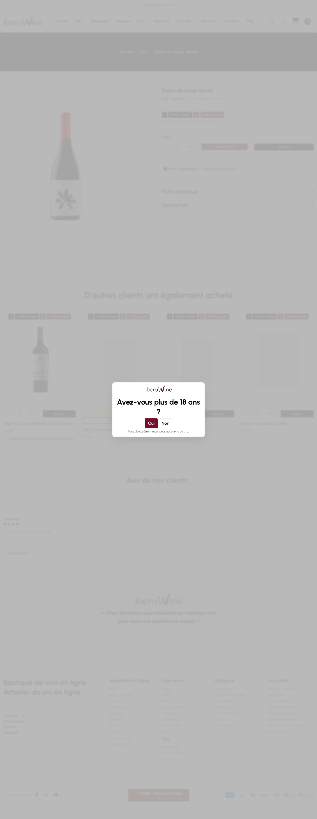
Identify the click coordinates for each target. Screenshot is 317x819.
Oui (151, 423)
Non (165, 423)
